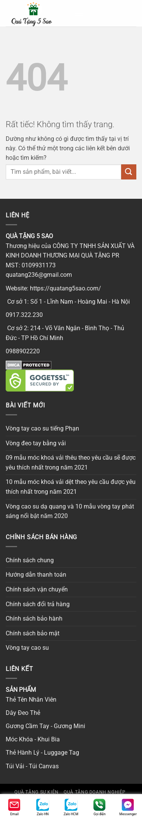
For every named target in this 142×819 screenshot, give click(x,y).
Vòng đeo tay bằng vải (36, 443)
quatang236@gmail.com (39, 274)
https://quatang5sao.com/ (65, 288)
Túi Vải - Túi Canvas (32, 766)
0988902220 (23, 351)
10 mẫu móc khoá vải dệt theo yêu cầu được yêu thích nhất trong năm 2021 (71, 486)
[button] (78, 13)
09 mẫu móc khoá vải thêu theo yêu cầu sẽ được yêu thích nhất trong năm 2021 (71, 462)
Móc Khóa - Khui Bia (33, 739)
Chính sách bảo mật (32, 633)
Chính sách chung (30, 560)
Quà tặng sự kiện (36, 792)
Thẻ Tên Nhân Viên (31, 699)
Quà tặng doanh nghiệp (95, 792)
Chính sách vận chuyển (37, 589)
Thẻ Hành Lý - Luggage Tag (42, 752)
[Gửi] (128, 171)
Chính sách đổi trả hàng (38, 604)
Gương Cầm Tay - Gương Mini (45, 726)
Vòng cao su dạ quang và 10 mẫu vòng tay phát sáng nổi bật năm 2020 (70, 511)
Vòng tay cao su (27, 647)
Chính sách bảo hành (34, 618)
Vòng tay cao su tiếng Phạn (42, 428)
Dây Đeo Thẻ (23, 712)
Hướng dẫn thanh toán (36, 574)
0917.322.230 (24, 314)
